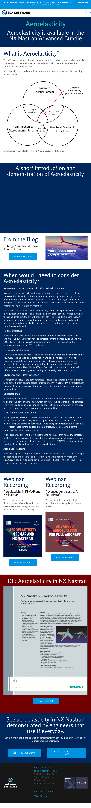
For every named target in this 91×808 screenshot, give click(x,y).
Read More (54, 5)
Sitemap (44, 796)
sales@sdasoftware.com (45, 770)
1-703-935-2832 (41, 767)
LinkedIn (50, 791)
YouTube (38, 791)
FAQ (36, 796)
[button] (86, 12)
